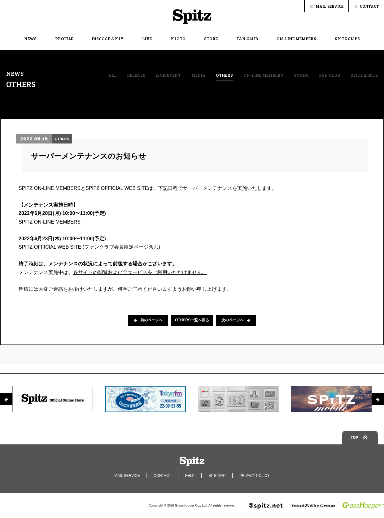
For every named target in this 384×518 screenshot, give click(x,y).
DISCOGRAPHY (108, 38)
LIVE (147, 38)
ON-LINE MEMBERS (296, 38)
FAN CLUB (247, 38)
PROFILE (64, 38)
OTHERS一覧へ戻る (192, 320)
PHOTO (177, 38)
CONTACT (366, 6)
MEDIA (198, 75)
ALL (111, 75)
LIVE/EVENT (167, 75)
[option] (52, 399)
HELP (189, 475)
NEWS (30, 38)
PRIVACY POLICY (255, 475)
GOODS (300, 75)
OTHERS (223, 75)
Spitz (192, 16)
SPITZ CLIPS (347, 38)
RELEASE (135, 75)
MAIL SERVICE (326, 6)
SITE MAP (217, 475)
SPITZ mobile (364, 75)
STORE (211, 38)
